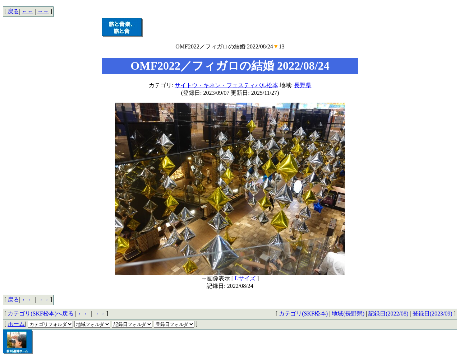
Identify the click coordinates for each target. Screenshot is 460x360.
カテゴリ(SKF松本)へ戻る (41, 313)
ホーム (16, 324)
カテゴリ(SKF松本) (303, 313)
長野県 (302, 85)
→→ (43, 11)
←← (27, 11)
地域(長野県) (348, 313)
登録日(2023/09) (432, 313)
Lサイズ (245, 278)
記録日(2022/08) (388, 313)
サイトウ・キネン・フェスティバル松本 (226, 85)
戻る (13, 11)
